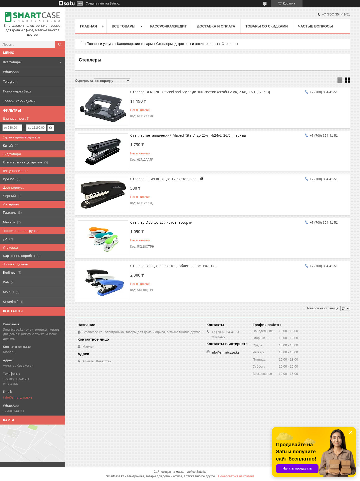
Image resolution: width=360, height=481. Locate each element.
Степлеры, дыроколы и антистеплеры (187, 44)
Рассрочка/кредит (168, 26)
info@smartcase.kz (17, 397)
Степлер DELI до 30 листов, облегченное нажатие (173, 265)
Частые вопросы (315, 26)
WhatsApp (11, 71)
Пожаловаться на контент (236, 476)
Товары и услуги (100, 44)
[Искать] (60, 44)
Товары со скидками (19, 101)
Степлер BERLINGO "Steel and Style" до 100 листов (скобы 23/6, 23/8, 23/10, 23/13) (200, 91)
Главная (88, 26)
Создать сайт (95, 3)
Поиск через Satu (17, 91)
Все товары (12, 62)
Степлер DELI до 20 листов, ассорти (161, 222)
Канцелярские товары (135, 44)
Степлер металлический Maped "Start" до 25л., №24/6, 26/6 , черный (188, 135)
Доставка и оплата (216, 26)
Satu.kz (201, 472)
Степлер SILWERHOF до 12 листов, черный (166, 178)
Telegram (10, 81)
